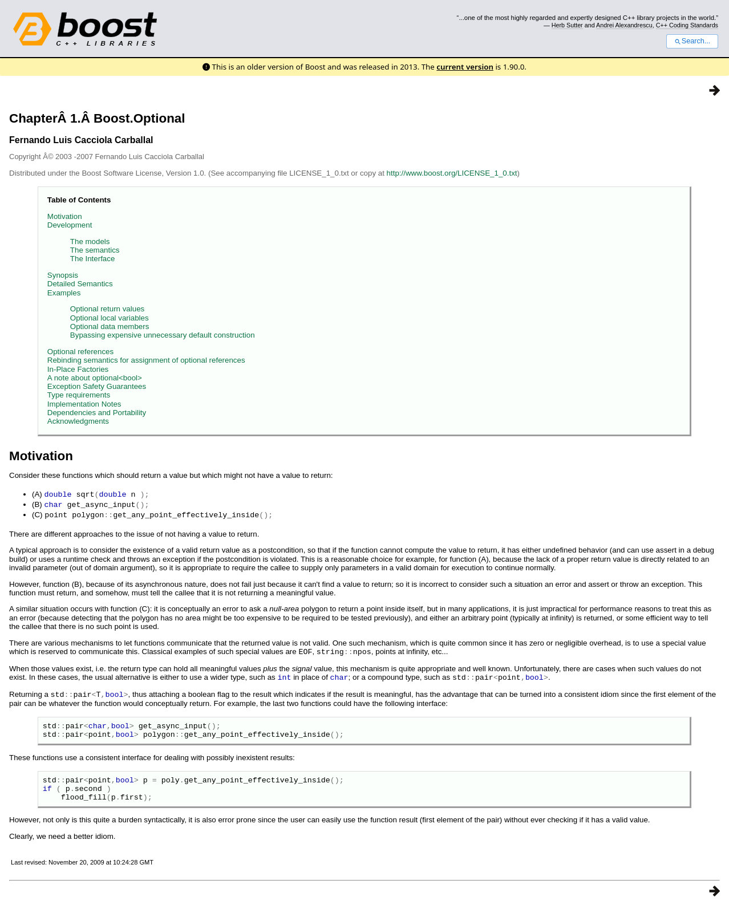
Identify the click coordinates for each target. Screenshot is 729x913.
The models (90, 241)
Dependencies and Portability (96, 412)
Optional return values (107, 309)
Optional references (80, 351)
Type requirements (78, 395)
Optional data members (109, 326)
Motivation (64, 216)
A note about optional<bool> (94, 378)
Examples (64, 293)
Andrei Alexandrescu (624, 25)
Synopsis (62, 275)
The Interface (92, 258)
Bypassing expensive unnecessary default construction (162, 335)
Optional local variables (109, 318)
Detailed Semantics (80, 283)
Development (69, 225)
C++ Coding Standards (687, 25)
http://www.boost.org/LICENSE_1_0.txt (452, 173)
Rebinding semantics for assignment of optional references (146, 360)
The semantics (95, 250)
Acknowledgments (78, 421)
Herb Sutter (567, 25)
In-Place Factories (77, 369)
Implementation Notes (84, 404)
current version (464, 67)
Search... (692, 41)
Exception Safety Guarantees (96, 386)
